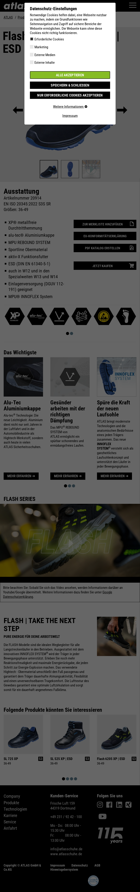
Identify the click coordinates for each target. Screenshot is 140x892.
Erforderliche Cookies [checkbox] (49, 39)
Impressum (70, 115)
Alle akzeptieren (70, 75)
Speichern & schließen (70, 85)
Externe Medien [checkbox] (44, 55)
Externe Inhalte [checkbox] (44, 62)
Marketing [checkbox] (41, 47)
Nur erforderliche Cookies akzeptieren (70, 95)
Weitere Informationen (70, 107)
